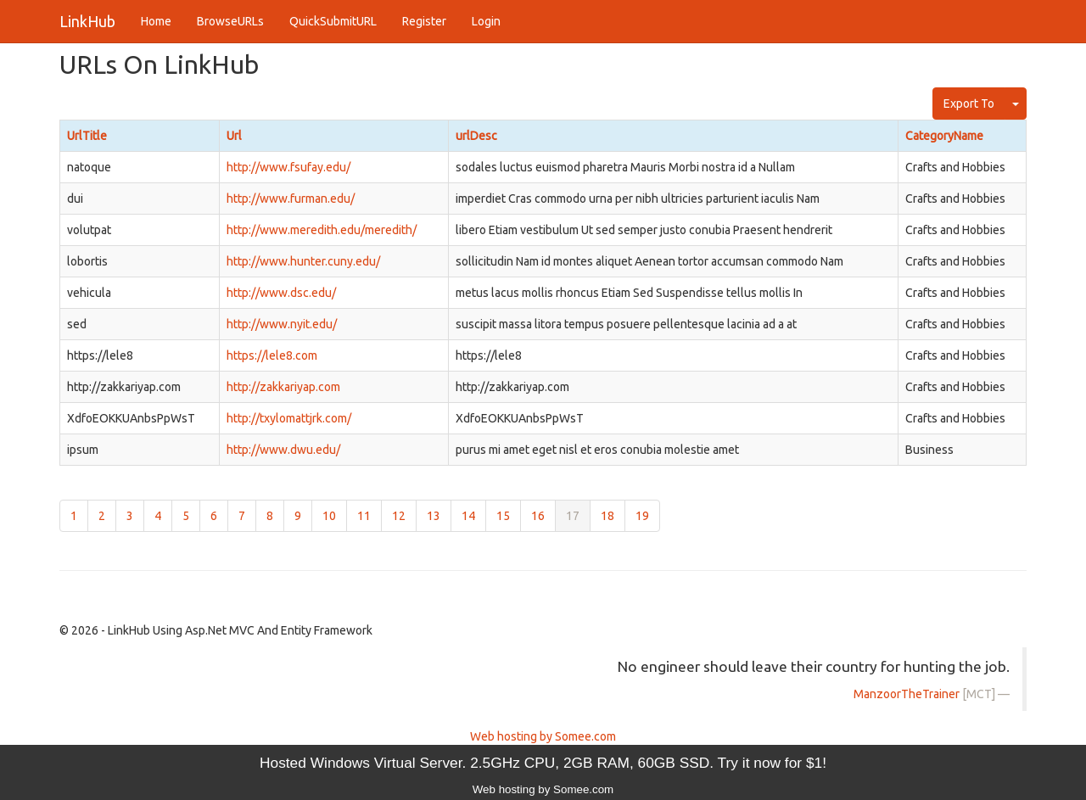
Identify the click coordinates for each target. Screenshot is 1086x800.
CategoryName (944, 136)
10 (329, 516)
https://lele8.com (272, 355)
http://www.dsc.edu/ (281, 292)
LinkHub (87, 21)
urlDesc (476, 136)
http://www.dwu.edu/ (283, 449)
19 (642, 516)
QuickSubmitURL (333, 21)
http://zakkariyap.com (283, 387)
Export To (968, 103)
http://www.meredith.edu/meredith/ (322, 230)
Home (156, 21)
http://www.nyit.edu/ (282, 324)
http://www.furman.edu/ (291, 198)
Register (424, 21)
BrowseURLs (230, 21)
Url (234, 136)
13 (433, 516)
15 (503, 516)
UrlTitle (87, 136)
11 (364, 516)
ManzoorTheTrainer (907, 694)
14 (468, 516)
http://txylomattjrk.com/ (289, 418)
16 (538, 516)
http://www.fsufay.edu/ (288, 167)
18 (607, 516)
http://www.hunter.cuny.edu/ (303, 261)
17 (572, 516)
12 (399, 516)
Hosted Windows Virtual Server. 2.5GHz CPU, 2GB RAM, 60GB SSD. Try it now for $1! (543, 762)
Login (486, 21)
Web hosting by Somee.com (543, 736)
